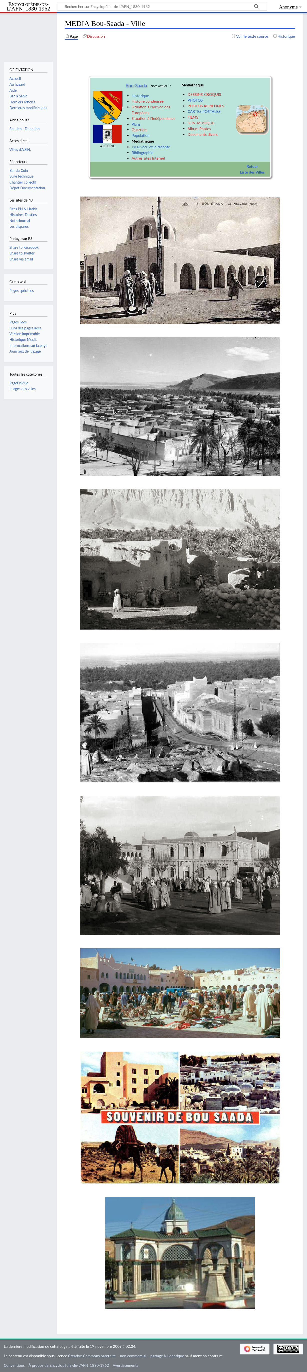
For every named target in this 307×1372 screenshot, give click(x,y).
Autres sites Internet (148, 158)
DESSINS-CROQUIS (204, 94)
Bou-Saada (136, 85)
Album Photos (199, 128)
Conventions (14, 1365)
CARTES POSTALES (203, 111)
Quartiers (139, 129)
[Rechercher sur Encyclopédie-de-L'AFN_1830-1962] (162, 6)
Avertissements (125, 1365)
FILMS (192, 117)
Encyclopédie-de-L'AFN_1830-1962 (28, 6)
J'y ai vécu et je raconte (151, 147)
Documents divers (202, 134)
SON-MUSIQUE (200, 123)
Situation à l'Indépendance (153, 118)
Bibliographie (142, 152)
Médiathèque (143, 141)
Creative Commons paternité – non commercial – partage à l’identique (126, 1356)
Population (141, 135)
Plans (136, 124)
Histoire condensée (147, 101)
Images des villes (22, 389)
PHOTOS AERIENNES (205, 106)
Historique (140, 95)
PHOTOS (195, 100)
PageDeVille (18, 383)
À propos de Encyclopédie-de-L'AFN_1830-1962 (68, 1365)
